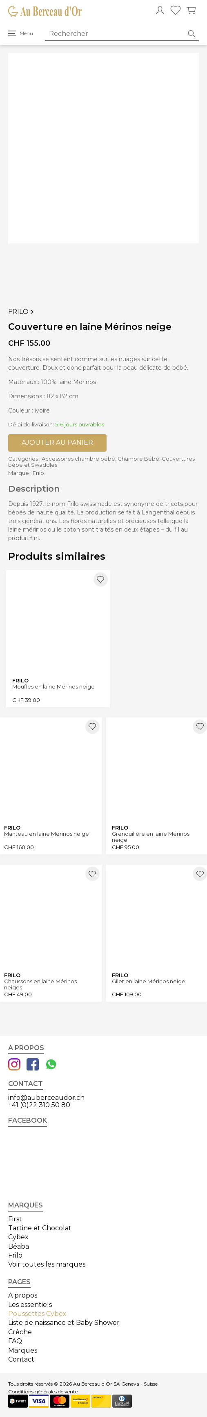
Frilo (21, 312)
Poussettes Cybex (37, 1314)
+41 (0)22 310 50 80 (39, 1105)
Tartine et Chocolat (39, 1228)
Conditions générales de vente (43, 1392)
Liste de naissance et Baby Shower (64, 1323)
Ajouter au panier (57, 442)
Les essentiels (30, 1305)
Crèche (20, 1332)
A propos (22, 1295)
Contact (21, 1359)
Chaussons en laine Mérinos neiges (40, 984)
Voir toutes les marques (46, 1264)
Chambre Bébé (138, 458)
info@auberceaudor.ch (46, 1097)
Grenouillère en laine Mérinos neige (150, 837)
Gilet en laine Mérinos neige (148, 981)
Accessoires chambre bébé (78, 458)
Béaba (18, 1246)
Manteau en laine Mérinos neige (46, 834)
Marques (22, 1350)
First (15, 1219)
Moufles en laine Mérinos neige (53, 687)
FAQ (15, 1341)
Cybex (18, 1237)
